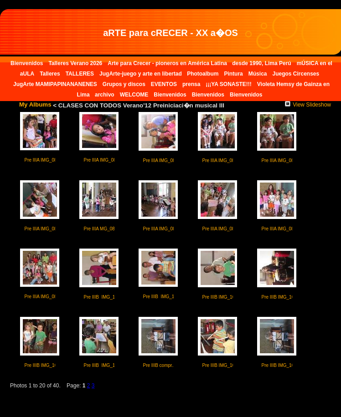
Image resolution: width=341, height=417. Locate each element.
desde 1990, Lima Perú (261, 63)
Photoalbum (202, 74)
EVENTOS (164, 84)
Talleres (50, 74)
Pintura (233, 74)
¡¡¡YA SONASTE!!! (228, 84)
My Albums (35, 104)
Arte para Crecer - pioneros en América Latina (168, 63)
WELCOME (134, 95)
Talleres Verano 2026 (75, 63)
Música (257, 74)
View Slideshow (308, 105)
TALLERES (80, 74)
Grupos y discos (124, 84)
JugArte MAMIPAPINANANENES (55, 84)
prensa (191, 84)
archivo (104, 95)
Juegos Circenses (295, 74)
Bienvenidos (26, 63)
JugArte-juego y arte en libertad (141, 74)
